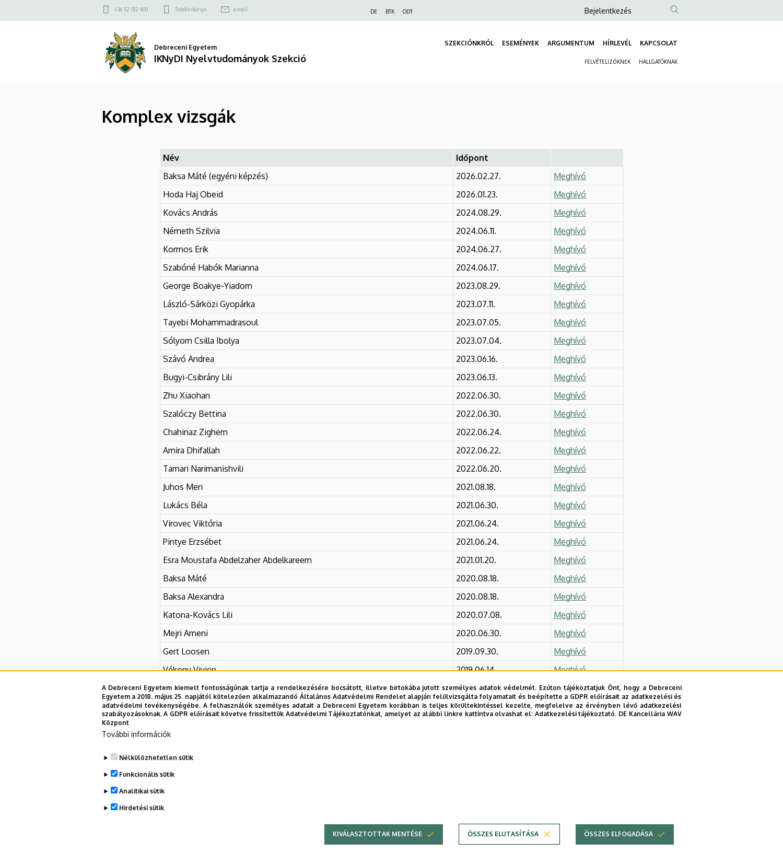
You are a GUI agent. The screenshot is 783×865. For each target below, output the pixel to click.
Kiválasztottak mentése (377, 845)
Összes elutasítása (503, 845)
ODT (408, 11)
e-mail (240, 9)
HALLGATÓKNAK (658, 62)
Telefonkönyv (190, 9)
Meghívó (570, 212)
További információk (136, 745)
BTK (389, 11)
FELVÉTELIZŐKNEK (607, 62)
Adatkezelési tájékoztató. (576, 725)
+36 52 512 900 (131, 9)
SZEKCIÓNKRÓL (469, 43)
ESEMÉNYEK (520, 43)
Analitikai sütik (142, 802)
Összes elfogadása (618, 845)
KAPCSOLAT (658, 43)
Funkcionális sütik (146, 786)
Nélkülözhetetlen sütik (156, 769)
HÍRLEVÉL (617, 43)
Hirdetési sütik (141, 819)
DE (373, 11)
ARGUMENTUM (570, 43)
